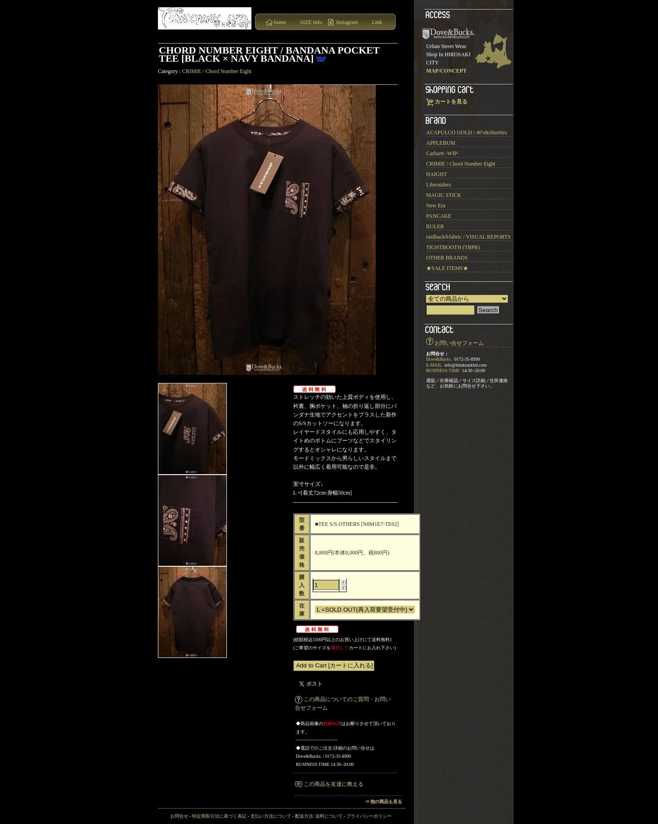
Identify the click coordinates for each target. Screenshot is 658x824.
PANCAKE (439, 216)
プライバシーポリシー (369, 816)
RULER (435, 226)
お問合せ (179, 816)
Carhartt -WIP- (442, 153)
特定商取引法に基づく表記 (219, 816)
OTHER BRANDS (447, 258)
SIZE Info (311, 22)
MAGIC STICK (444, 195)
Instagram (347, 22)
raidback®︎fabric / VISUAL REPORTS (468, 237)
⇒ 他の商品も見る (384, 801)
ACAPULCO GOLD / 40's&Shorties (466, 132)
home (280, 22)
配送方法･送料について (319, 816)
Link (377, 22)
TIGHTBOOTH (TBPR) (453, 247)
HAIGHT (436, 174)
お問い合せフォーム (459, 343)
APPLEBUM (440, 143)
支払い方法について (270, 816)
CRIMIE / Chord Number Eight (216, 71)
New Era (435, 205)
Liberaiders (438, 184)
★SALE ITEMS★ (447, 268)
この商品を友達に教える (333, 784)
